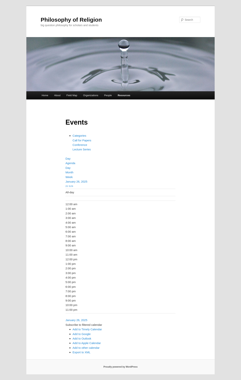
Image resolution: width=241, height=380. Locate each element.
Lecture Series (81, 149)
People (108, 95)
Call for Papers (81, 140)
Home (45, 95)
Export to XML (81, 352)
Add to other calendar (85, 347)
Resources (124, 95)
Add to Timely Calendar (87, 329)
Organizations (90, 95)
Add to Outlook (81, 338)
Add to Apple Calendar (86, 343)
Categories (79, 135)
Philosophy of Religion (71, 20)
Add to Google (81, 334)
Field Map (71, 95)
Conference (79, 144)
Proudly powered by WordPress (120, 367)
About (57, 95)
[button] (84, 324)
